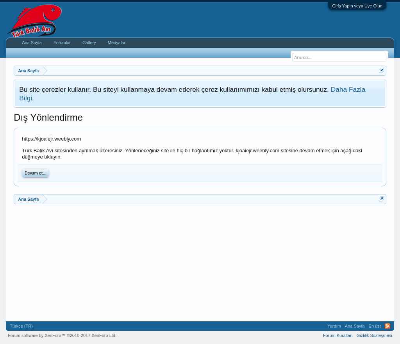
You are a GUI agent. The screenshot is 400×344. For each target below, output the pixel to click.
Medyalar (116, 42)
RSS (387, 326)
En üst (375, 326)
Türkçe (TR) (21, 326)
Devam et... (35, 173)
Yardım (334, 326)
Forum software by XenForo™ (62, 335)
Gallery (89, 42)
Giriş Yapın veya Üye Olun (357, 6)
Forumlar (62, 42)
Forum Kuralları (338, 335)
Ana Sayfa (32, 42)
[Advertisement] (200, 262)
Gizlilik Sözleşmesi (374, 335)
